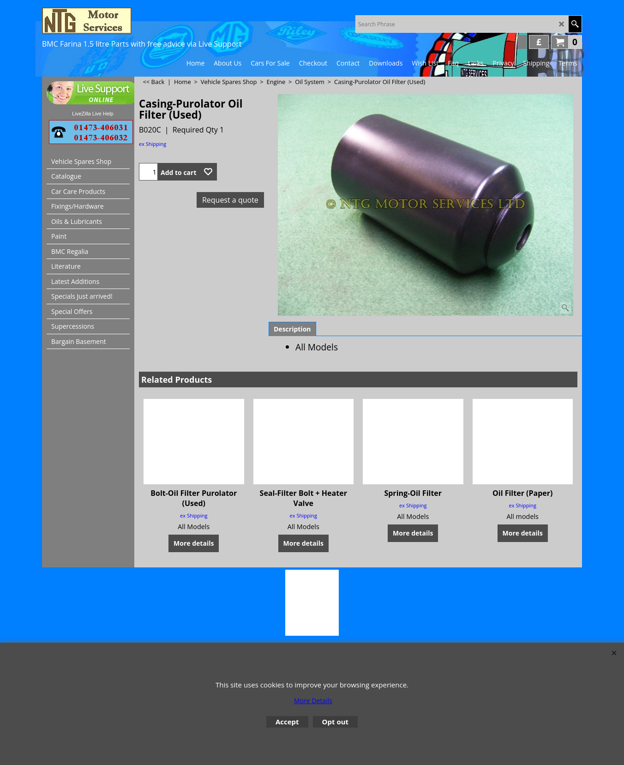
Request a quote (230, 200)
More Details (313, 700)
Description (292, 329)
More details (194, 543)
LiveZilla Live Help (92, 113)
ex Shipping (152, 143)
